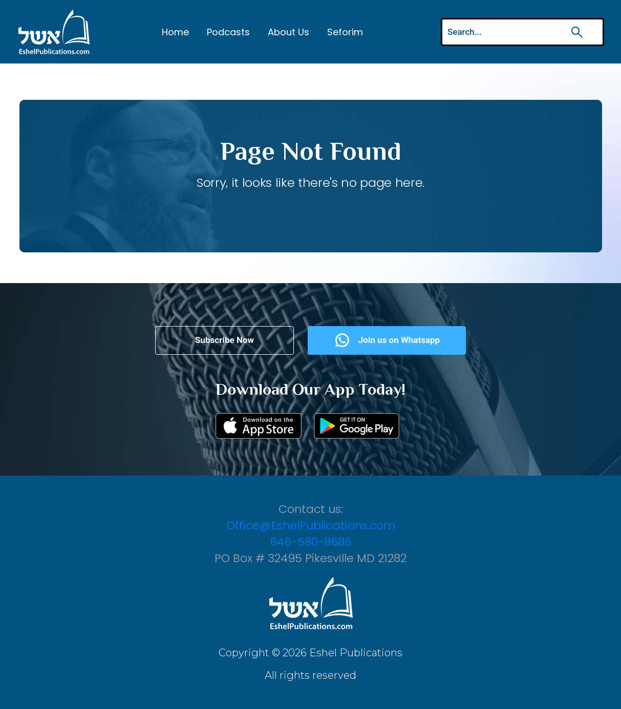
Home (175, 32)
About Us (288, 32)
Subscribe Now (224, 340)
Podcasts (228, 32)
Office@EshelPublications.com (310, 525)
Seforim (345, 32)
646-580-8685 (311, 542)
